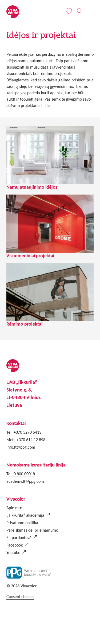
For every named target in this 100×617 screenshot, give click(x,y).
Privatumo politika (22, 522)
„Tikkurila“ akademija (25, 515)
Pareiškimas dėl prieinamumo (32, 530)
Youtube (13, 552)
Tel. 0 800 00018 (20, 473)
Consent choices (20, 596)
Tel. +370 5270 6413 (23, 432)
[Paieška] (79, 11)
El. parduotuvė (18, 537)
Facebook (14, 545)
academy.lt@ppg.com (25, 481)
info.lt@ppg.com (20, 447)
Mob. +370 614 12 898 (25, 439)
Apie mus (14, 507)
